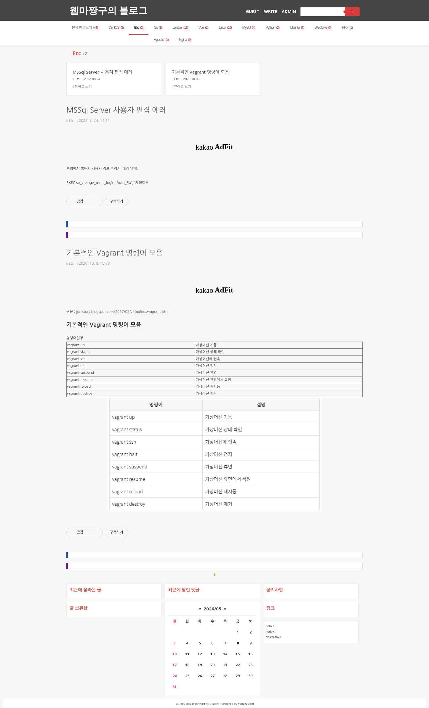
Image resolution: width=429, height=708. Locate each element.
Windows (323, 27)
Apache (161, 40)
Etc (138, 27)
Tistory (214, 703)
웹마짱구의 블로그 (108, 10)
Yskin (179, 703)
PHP (347, 27)
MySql (248, 27)
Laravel (180, 27)
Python (272, 27)
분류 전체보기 (85, 27)
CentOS (116, 27)
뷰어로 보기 (82, 86)
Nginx (185, 40)
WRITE (270, 11)
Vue (203, 27)
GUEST (253, 11)
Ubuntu (297, 27)
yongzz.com (246, 703)
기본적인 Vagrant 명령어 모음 (114, 253)
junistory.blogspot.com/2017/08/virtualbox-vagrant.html (122, 311)
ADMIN (289, 11)
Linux (225, 27)
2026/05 (212, 609)
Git (158, 27)
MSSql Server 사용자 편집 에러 (116, 110)
